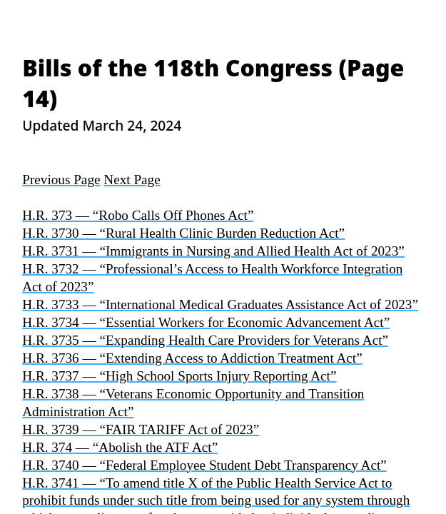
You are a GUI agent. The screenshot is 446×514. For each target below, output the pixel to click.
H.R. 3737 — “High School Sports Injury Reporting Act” (179, 375)
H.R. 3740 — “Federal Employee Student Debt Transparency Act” (204, 465)
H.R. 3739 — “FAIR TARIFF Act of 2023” (140, 429)
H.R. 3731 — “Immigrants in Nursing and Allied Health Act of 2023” (213, 250)
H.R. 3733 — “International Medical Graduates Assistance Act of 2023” (220, 304)
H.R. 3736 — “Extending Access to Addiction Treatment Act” (192, 358)
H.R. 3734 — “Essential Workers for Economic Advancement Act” (206, 322)
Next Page (131, 179)
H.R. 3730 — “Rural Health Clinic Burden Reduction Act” (183, 233)
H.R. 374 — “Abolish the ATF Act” (120, 447)
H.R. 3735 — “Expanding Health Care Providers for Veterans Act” (205, 340)
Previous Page (61, 179)
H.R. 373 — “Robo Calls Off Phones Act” (137, 215)
